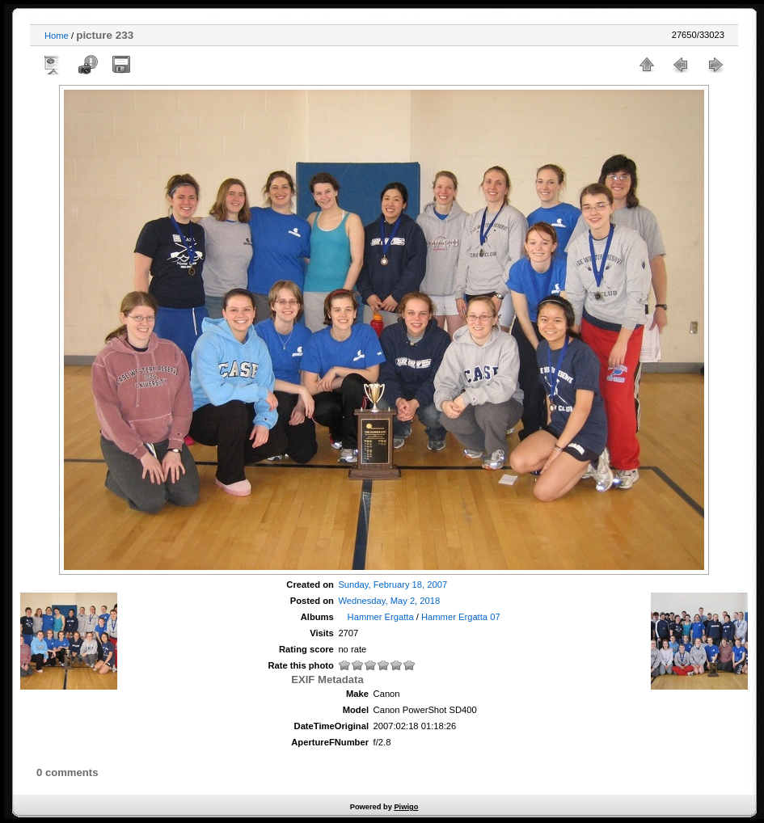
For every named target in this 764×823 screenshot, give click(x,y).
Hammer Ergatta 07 (460, 617)
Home (56, 35)
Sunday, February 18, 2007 (392, 584)
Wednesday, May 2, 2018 (389, 601)
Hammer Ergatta (381, 617)
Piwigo (406, 807)
